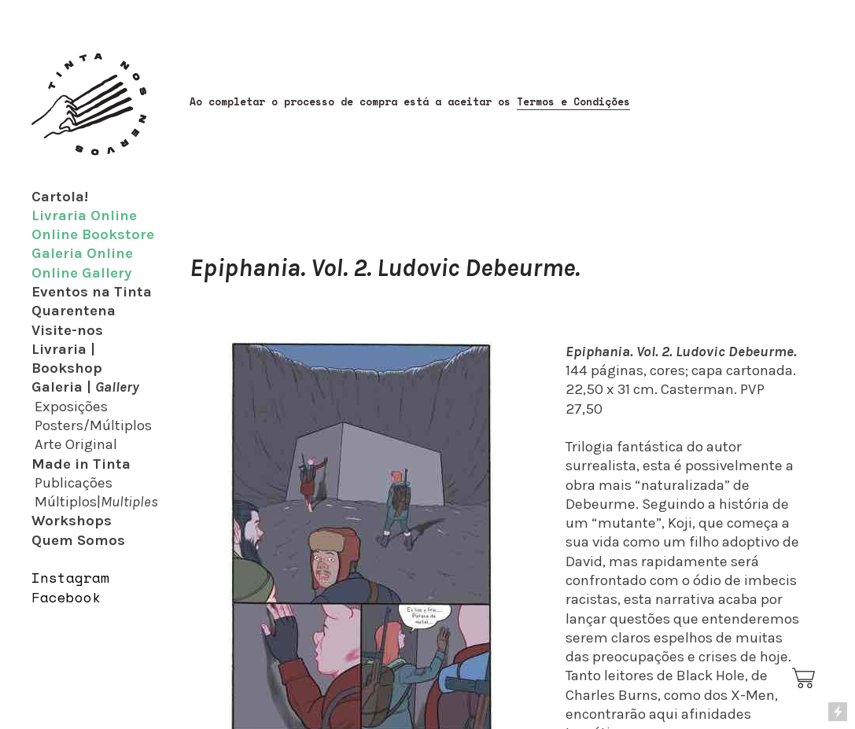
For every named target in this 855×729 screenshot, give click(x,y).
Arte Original (76, 444)
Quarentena (73, 310)
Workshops (71, 520)
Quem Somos (78, 540)
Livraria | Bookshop (66, 359)
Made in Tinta (81, 464)
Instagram (70, 577)
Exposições (71, 406)
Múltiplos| (96, 501)
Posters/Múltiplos (93, 425)
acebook (70, 597)
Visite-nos (67, 330)
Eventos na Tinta (91, 291)
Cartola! (59, 196)
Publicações (73, 483)
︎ (805, 678)
